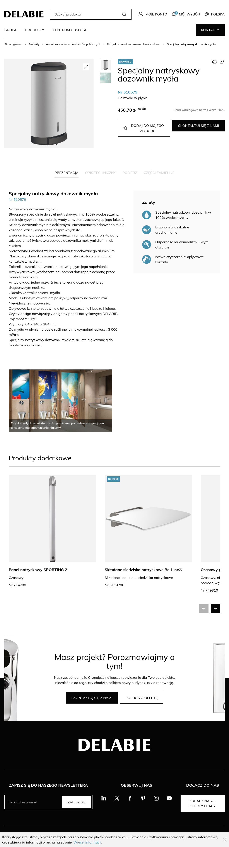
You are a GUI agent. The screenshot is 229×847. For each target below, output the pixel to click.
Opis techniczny (100, 172)
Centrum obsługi (69, 30)
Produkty (34, 30)
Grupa (10, 30)
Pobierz (129, 172)
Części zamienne (159, 172)
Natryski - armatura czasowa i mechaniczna (134, 44)
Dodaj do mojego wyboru (143, 128)
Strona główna (13, 44)
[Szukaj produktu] (87, 14)
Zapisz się (77, 802)
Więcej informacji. (87, 842)
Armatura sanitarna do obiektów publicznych (73, 44)
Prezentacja (67, 172)
